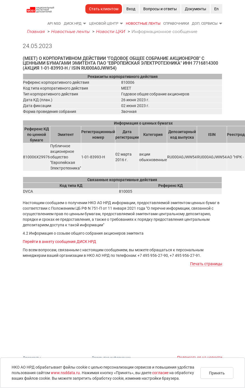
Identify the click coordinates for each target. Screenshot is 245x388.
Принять (217, 373)
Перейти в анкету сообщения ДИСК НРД (59, 241)
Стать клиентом (103, 9)
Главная (36, 31)
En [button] (216, 9)
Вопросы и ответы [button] (160, 9)
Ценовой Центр (103, 23)
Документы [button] (195, 9)
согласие (160, 373)
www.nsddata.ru (65, 373)
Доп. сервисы (205, 23)
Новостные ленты (143, 23)
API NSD (54, 23)
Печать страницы (206, 264)
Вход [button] (130, 9)
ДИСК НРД (72, 23)
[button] (84, 23)
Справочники (176, 23)
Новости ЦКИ (110, 31)
